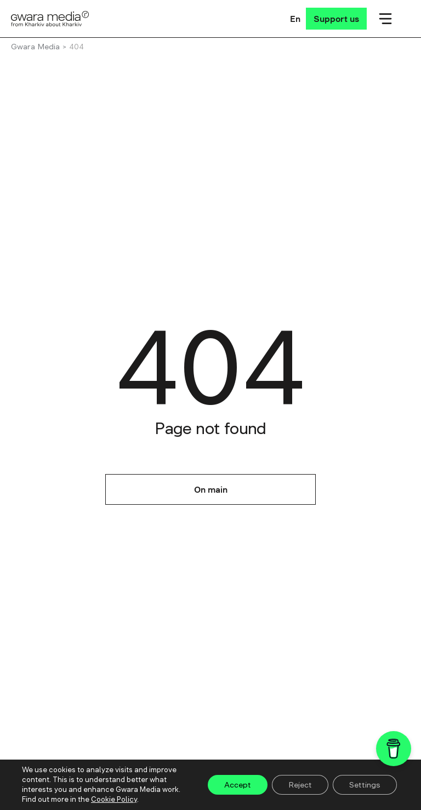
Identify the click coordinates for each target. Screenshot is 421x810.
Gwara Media (35, 46)
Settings (364, 785)
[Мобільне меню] (385, 18)
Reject (300, 785)
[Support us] (336, 19)
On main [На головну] (210, 489)
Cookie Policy (114, 799)
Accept (237, 785)
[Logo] (50, 18)
